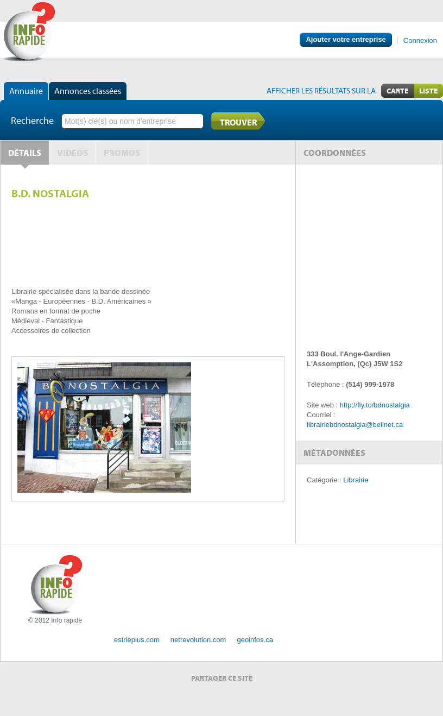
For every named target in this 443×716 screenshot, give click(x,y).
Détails (24, 152)
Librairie (355, 480)
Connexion (420, 40)
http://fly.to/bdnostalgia (375, 405)
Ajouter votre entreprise (345, 39)
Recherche (32, 120)
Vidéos (72, 152)
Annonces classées (87, 90)
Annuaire (26, 90)
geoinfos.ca (255, 640)
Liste (428, 91)
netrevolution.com (198, 640)
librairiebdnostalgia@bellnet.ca (355, 424)
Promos (122, 152)
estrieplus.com (137, 640)
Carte (397, 91)
